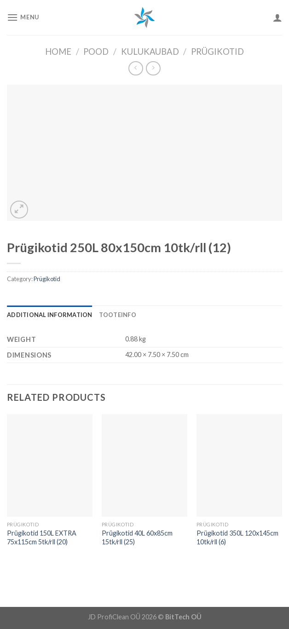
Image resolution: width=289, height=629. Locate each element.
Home (58, 51)
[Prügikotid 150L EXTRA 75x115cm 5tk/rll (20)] (49, 465)
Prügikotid (217, 51)
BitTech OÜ (183, 617)
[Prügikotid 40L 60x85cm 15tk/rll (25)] (144, 465)
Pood (96, 51)
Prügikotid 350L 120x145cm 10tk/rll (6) (237, 537)
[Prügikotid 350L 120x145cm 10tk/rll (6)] (239, 465)
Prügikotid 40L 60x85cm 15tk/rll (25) (137, 537)
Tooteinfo (117, 314)
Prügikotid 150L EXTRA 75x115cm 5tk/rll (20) (41, 537)
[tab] (49, 315)
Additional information (49, 314)
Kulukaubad (150, 51)
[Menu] (23, 17)
